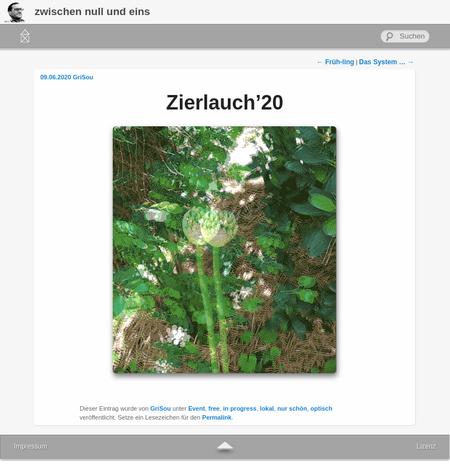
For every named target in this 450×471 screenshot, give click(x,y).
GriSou (83, 77)
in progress (240, 408)
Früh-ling (335, 62)
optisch (321, 408)
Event (196, 408)
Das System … (386, 62)
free (213, 408)
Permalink (217, 417)
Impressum (30, 446)
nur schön (292, 408)
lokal (267, 408)
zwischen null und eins (92, 11)
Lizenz (426, 446)
